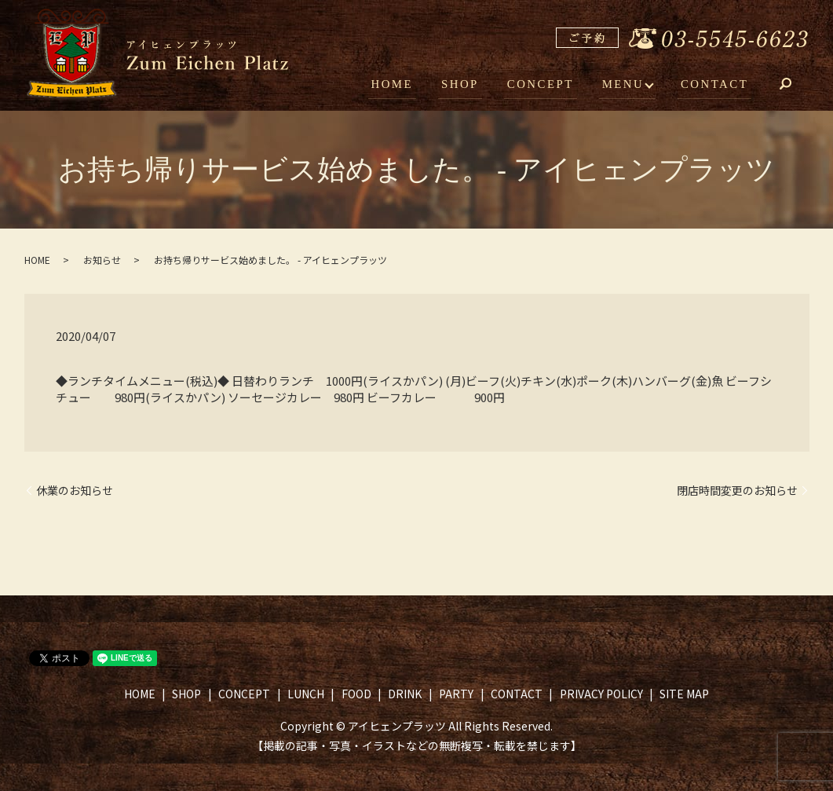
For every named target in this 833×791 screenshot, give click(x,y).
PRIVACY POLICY (601, 693)
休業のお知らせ (74, 490)
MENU (626, 85)
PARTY (456, 693)
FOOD (356, 693)
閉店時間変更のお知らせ (737, 490)
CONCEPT (546, 85)
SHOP (469, 85)
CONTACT (716, 85)
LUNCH (305, 693)
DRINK (405, 693)
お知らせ (102, 259)
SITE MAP (684, 693)
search (797, 86)
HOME (404, 85)
